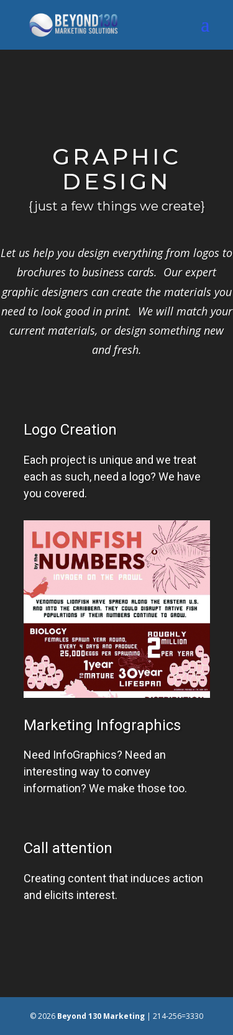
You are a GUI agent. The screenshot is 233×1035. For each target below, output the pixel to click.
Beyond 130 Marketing (101, 1016)
